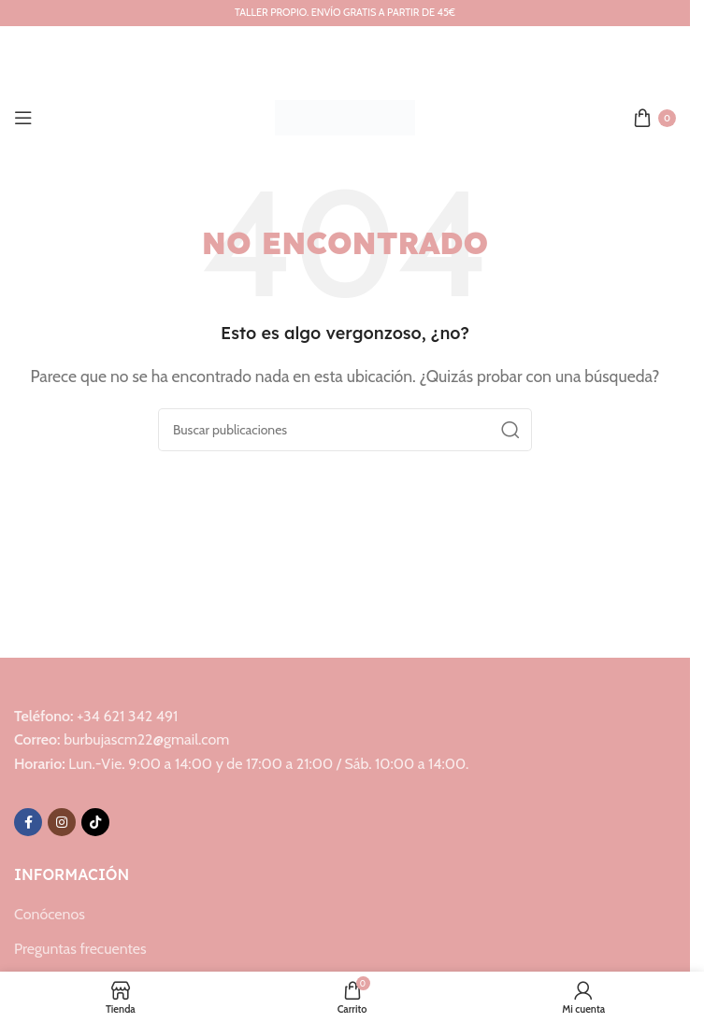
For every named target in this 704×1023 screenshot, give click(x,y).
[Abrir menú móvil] (23, 117)
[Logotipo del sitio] (345, 116)
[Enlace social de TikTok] (95, 822)
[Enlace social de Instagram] (62, 822)
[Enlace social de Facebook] (28, 822)
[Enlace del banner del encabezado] (345, 13)
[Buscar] (345, 429)
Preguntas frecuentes (80, 949)
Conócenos (49, 914)
